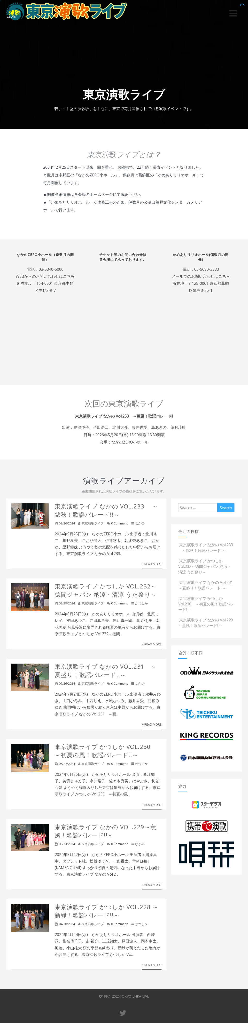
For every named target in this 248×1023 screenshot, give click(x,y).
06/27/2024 (67, 764)
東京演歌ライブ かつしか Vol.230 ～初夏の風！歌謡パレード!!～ (106, 751)
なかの (140, 524)
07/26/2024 (67, 684)
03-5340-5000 (51, 269)
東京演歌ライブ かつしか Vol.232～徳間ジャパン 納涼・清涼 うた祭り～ (106, 591)
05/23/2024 (67, 844)
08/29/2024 (67, 604)
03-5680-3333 (206, 269)
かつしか (141, 604)
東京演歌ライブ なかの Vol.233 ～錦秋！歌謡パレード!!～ (106, 511)
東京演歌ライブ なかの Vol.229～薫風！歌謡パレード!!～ (105, 832)
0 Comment (119, 524)
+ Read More (152, 565)
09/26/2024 (67, 524)
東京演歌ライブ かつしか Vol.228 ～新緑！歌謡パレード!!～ (106, 912)
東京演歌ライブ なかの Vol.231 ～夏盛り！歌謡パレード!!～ (105, 671)
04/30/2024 (67, 924)
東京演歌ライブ (93, 524)
